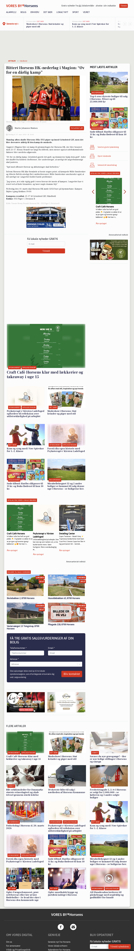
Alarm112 (11, 12)
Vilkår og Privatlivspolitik (18, 950)
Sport (75, 12)
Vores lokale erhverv (57, 946)
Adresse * (14, 659)
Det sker (47, 12)
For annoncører (13, 946)
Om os (9, 942)
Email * (51, 648)
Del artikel (77, 128)
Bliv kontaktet (72, 673)
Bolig (23, 12)
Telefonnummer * (18, 648)
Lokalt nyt (62, 12)
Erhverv (34, 12)
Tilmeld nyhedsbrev (119, 946)
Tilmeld (124, 6)
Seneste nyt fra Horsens (59, 942)
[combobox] (11, 664)
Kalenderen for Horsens (59, 950)
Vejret (86, 12)
